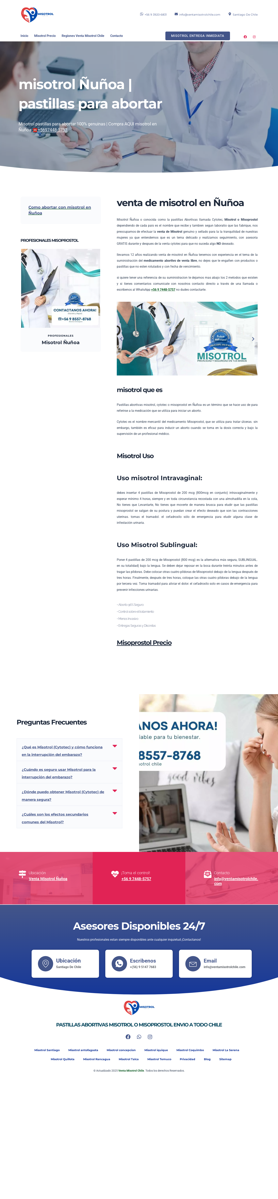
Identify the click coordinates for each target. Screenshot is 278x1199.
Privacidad (189, 1059)
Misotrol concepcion (120, 1050)
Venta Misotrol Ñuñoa (48, 878)
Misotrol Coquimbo (192, 1050)
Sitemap (231, 1059)
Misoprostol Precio (144, 642)
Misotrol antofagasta (80, 1050)
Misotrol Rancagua (93, 1059)
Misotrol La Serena (229, 1050)
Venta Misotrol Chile (131, 1070)
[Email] (193, 963)
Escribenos (144, 960)
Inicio (24, 36)
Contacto (116, 36)
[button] (121, 338)
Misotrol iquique (156, 1050)
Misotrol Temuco (160, 1059)
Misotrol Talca (128, 1059)
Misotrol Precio (45, 36)
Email (211, 960)
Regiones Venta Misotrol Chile (83, 36)
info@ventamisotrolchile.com (199, 14)
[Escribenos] (119, 963)
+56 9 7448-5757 (136, 878)
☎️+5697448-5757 (49, 129)
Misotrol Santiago (42, 1050)
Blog (211, 1059)
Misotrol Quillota (58, 1059)
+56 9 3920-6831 (156, 14)
